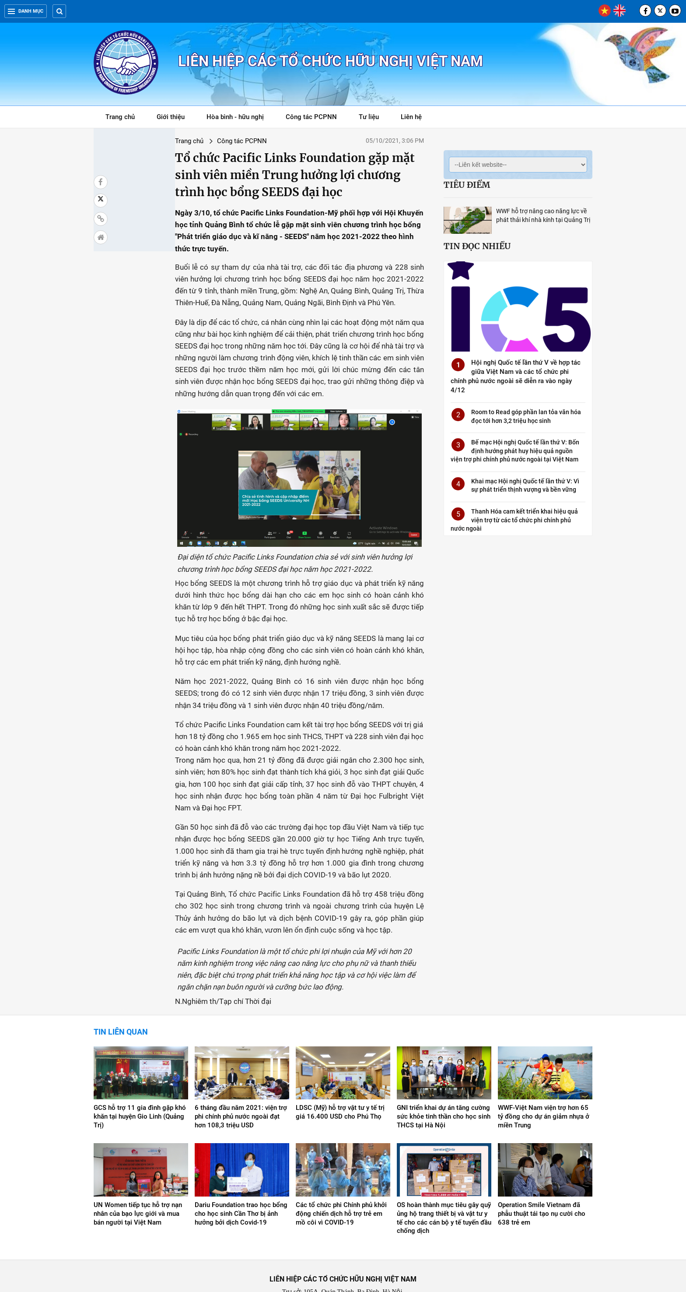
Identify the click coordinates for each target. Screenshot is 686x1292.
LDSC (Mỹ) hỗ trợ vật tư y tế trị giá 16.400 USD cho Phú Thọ (340, 1075)
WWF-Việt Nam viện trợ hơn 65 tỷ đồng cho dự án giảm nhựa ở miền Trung (543, 1079)
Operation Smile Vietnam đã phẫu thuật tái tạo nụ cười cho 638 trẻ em (541, 1177)
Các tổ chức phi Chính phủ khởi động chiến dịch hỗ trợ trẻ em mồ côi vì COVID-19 (341, 1177)
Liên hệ (411, 117)
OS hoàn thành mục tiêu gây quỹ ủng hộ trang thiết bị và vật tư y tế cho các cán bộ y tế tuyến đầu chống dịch (444, 1181)
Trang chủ (120, 117)
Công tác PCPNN (311, 117)
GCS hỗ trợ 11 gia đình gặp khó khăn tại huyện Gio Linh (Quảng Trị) (140, 1079)
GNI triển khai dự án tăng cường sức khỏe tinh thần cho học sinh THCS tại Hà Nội (443, 1079)
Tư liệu (373, 118)
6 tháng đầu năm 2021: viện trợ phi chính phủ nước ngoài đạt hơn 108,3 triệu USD (241, 1079)
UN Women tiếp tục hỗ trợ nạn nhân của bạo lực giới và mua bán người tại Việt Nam (138, 1177)
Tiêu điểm (467, 185)
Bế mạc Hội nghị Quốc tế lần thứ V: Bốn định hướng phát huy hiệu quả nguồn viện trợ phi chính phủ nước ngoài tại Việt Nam (515, 451)
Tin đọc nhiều (477, 246)
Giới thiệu (171, 117)
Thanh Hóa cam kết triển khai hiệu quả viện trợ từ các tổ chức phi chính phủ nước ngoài (514, 520)
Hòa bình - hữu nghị (235, 117)
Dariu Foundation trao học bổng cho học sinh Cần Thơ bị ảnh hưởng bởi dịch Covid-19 (241, 1177)
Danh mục (25, 11)
